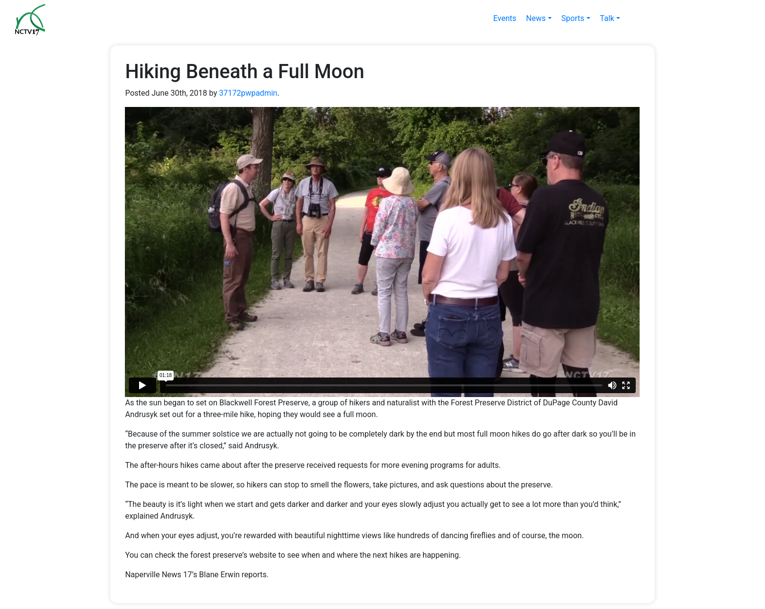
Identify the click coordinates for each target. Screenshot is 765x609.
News (535, 18)
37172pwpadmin (248, 93)
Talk (607, 18)
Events (504, 18)
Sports (573, 18)
